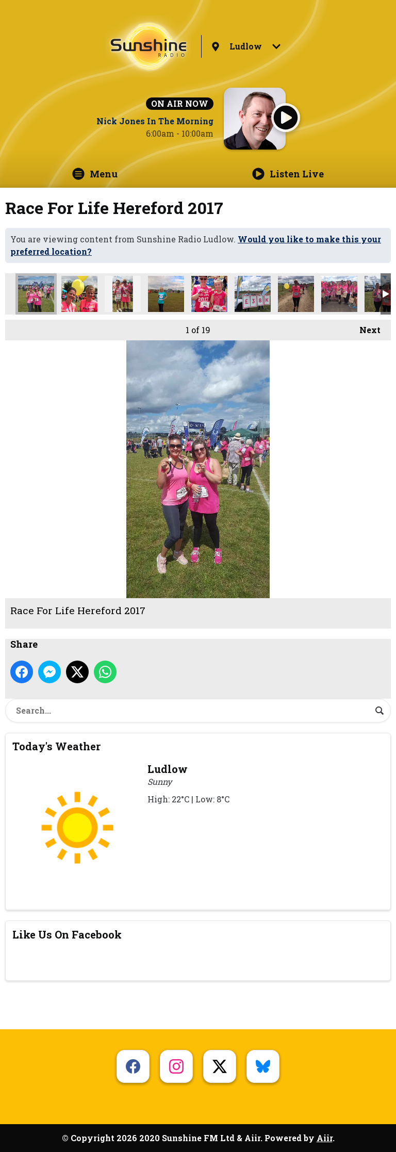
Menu (95, 174)
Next (365, 327)
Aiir (325, 1137)
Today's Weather (56, 746)
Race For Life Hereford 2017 (36, 294)
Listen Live (288, 174)
